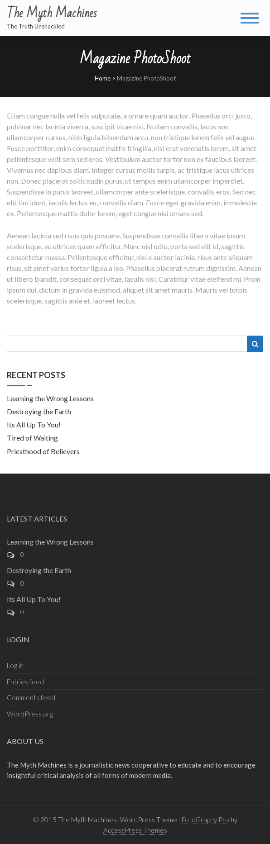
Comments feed (31, 697)
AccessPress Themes (135, 830)
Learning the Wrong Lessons (50, 398)
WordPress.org (30, 714)
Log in (15, 665)
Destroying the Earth (39, 411)
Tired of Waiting (32, 437)
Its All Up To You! (34, 424)
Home (103, 78)
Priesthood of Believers (43, 451)
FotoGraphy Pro (205, 820)
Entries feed (25, 682)
